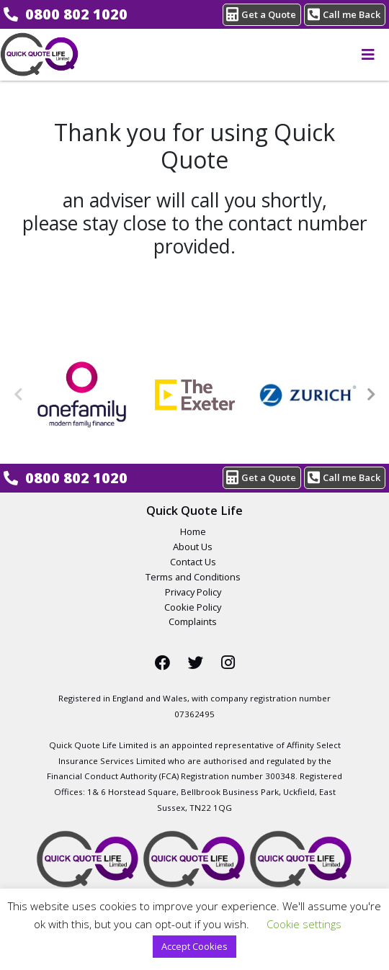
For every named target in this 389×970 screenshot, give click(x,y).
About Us (193, 546)
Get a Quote (261, 14)
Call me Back (344, 14)
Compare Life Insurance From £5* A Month (39, 54)
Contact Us (193, 561)
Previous (18, 394)
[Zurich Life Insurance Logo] (308, 395)
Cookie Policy (192, 607)
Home (193, 531)
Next (371, 394)
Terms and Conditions (193, 576)
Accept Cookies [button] (194, 946)
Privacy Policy (193, 591)
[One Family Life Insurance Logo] (81, 395)
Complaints (193, 621)
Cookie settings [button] (304, 924)
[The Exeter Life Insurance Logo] (195, 395)
